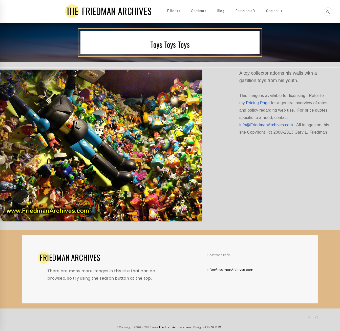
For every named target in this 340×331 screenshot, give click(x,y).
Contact (272, 11)
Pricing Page (258, 103)
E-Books (173, 11)
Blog (220, 11)
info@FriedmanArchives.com (266, 125)
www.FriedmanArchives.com (171, 327)
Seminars (198, 11)
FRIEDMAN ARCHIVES (109, 11)
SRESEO (216, 327)
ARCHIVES (70, 257)
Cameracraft (245, 11)
